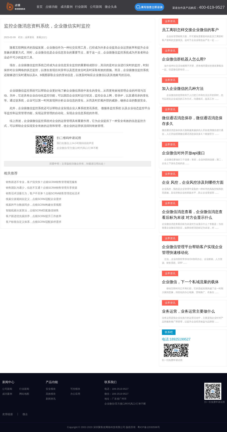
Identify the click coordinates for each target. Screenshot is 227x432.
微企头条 (111, 6)
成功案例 (67, 6)
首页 (40, 6)
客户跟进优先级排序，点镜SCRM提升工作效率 (33, 216)
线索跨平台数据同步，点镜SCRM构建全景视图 (33, 204)
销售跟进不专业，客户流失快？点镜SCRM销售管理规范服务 (41, 181)
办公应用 (75, 393)
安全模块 (51, 388)
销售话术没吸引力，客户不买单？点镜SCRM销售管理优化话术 (43, 193)
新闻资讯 (51, 398)
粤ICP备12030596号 (149, 427)
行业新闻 (81, 6)
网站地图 (24, 393)
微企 (25, 414)
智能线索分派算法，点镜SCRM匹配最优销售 (32, 210)
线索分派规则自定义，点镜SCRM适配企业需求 (33, 199)
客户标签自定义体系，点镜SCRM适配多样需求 (33, 221)
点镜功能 (51, 6)
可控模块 (75, 388)
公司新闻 (96, 6)
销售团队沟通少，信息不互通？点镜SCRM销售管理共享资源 (41, 187)
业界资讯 (29, 37)
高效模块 (51, 393)
